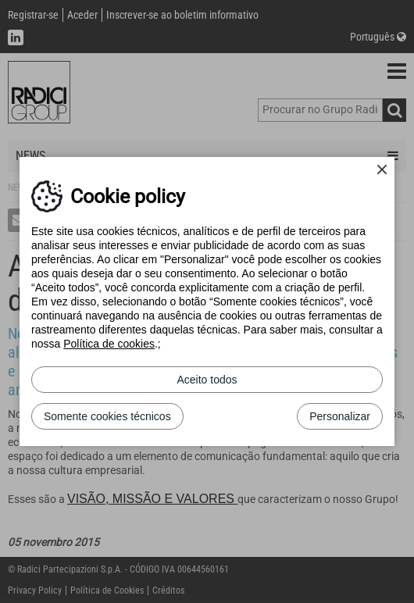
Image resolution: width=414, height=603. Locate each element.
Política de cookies (109, 343)
